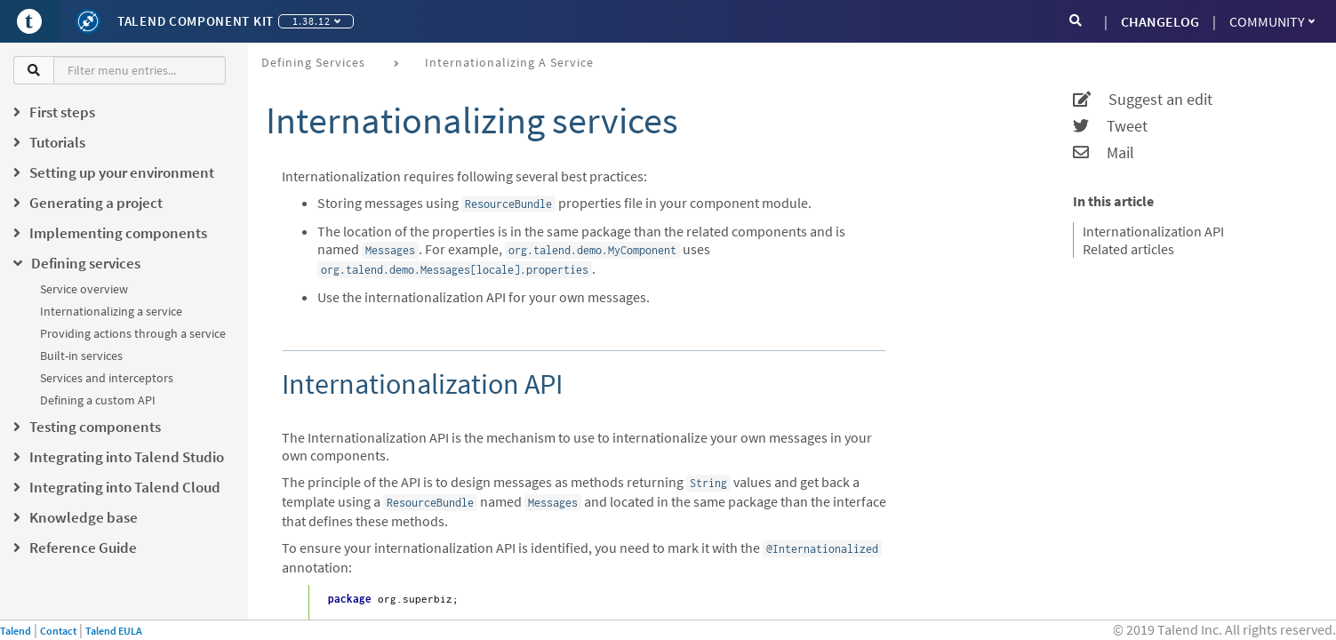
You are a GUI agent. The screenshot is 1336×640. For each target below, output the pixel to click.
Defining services (313, 62)
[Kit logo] (88, 21)
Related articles (1128, 249)
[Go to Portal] (29, 21)
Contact (58, 630)
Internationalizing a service (111, 311)
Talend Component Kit (195, 20)
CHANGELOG (1160, 21)
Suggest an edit (1142, 99)
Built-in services (81, 356)
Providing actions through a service (133, 333)
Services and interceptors (106, 378)
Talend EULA (113, 630)
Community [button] (1272, 21)
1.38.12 (316, 21)
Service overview (84, 289)
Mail (1103, 153)
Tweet (1110, 126)
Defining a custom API (98, 400)
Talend (15, 630)
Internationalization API (1153, 231)
